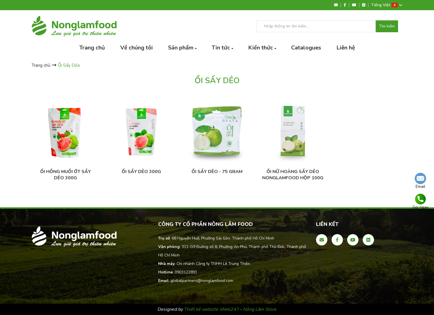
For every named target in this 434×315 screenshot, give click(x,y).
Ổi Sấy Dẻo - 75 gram (217, 172)
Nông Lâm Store (260, 309)
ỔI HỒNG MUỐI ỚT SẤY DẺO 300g (65, 175)
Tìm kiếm (387, 26)
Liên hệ (345, 47)
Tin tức (221, 47)
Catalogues (306, 47)
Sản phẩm (181, 47)
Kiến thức (260, 47)
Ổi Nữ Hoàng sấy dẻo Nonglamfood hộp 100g (292, 175)
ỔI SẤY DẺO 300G (141, 172)
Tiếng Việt (386, 5)
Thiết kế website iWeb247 (212, 309)
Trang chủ (92, 47)
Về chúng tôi (136, 47)
